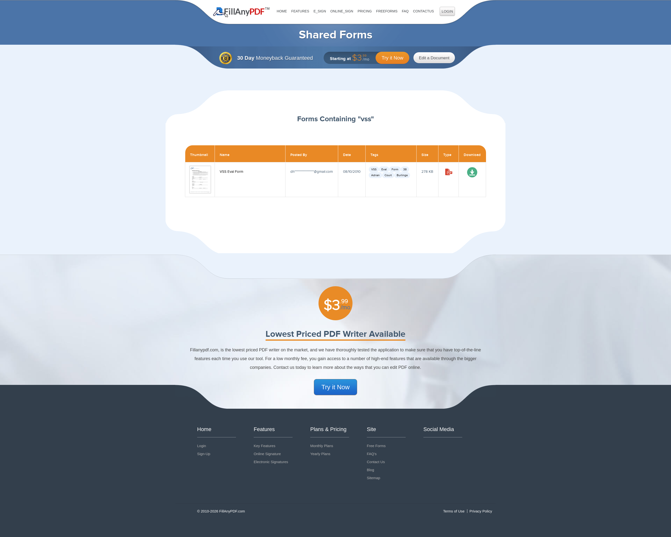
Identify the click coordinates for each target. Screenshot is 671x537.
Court (388, 175)
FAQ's (372, 454)
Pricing (365, 11)
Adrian (375, 175)
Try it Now (392, 58)
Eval (384, 169)
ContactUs (423, 11)
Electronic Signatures (271, 462)
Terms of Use (453, 511)
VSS (374, 169)
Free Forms (376, 446)
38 (405, 169)
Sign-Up (203, 454)
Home (282, 11)
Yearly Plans (320, 454)
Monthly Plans (321, 446)
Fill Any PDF (241, 12)
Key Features (264, 446)
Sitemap (373, 478)
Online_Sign (341, 11)
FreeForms (386, 11)
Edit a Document (434, 58)
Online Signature (267, 454)
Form (395, 169)
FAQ (405, 11)
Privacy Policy (481, 511)
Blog (370, 470)
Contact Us (376, 462)
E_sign (319, 11)
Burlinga (402, 175)
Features (300, 11)
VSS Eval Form (231, 172)
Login (447, 11)
